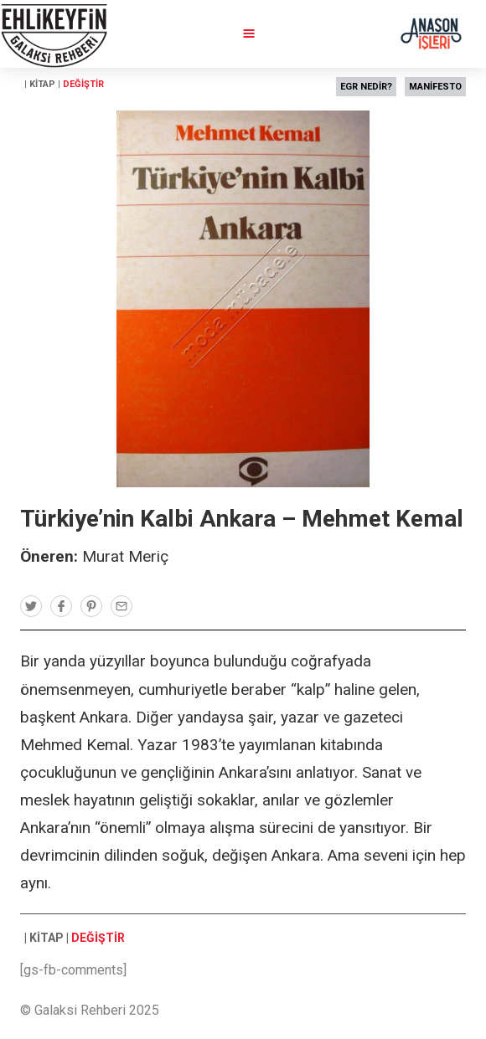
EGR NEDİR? (366, 86)
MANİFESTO (435, 86)
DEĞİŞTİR (83, 84)
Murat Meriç (125, 556)
